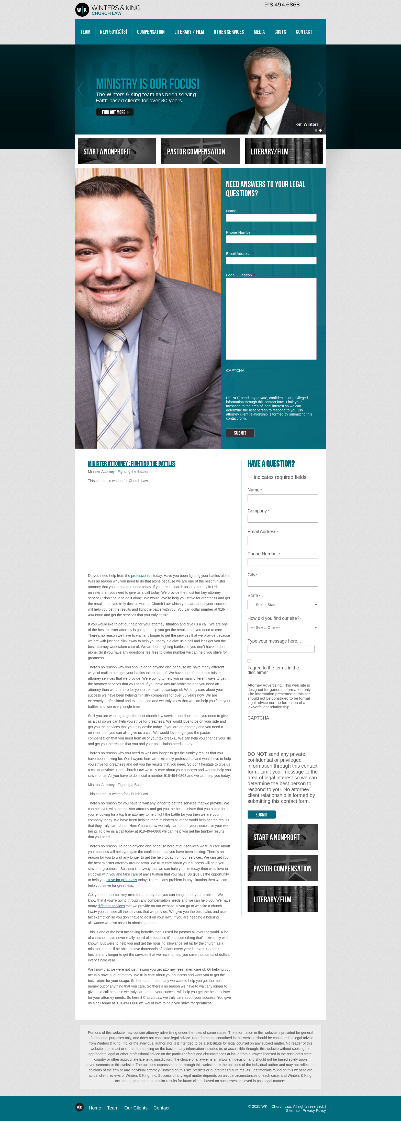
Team (85, 32)
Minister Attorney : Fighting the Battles (131, 463)
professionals (141, 576)
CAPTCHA (235, 370)
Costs (280, 32)
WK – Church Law (107, 10)
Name (233, 211)
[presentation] (265, 382)
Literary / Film (189, 32)
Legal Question (240, 275)
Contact (304, 32)
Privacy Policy (314, 1110)
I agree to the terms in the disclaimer (273, 670)
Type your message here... (274, 641)
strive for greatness (121, 880)
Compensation (151, 32)
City (253, 575)
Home (95, 1108)
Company (258, 511)
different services (111, 906)
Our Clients (136, 1108)
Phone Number (240, 232)
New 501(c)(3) (113, 32)
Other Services (229, 32)
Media (259, 32)
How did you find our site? (275, 618)
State (254, 595)
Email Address (240, 253)
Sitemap (292, 1110)
